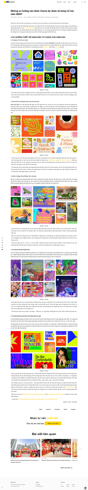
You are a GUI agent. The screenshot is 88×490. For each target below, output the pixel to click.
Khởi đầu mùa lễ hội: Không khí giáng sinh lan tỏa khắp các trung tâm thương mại (25, 461)
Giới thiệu (59, 2)
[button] (80, 448)
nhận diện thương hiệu (65, 160)
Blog (69, 2)
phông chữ (46, 47)
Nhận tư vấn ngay (53, 423)
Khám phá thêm (66, 468)
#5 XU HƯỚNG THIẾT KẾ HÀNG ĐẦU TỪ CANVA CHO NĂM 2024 (41, 17)
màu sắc (57, 47)
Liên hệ (74, 2)
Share (40, 409)
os (2, 242)
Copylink (73, 409)
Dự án (64, 2)
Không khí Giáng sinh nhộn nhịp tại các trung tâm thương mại (56, 460)
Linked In (48, 409)
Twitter (65, 409)
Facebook (57, 409)
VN (85, 2)
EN (82, 2)
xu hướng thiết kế (29, 28)
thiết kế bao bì (52, 160)
